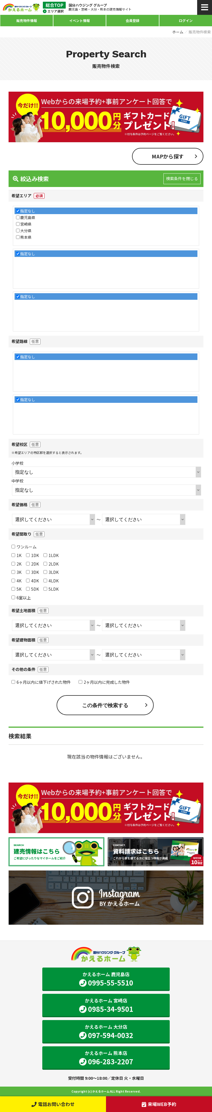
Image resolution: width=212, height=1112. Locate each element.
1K (16, 555)
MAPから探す (168, 156)
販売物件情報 (26, 20)
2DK (32, 564)
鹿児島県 (27, 217)
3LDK (51, 572)
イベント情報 (79, 20)
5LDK (51, 589)
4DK (32, 581)
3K (16, 572)
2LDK (51, 564)
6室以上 (21, 597)
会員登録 (132, 20)
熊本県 (25, 237)
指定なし (27, 211)
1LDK (51, 555)
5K (16, 589)
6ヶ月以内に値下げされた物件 (41, 682)
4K (16, 581)
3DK (32, 572)
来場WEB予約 (159, 1104)
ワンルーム (24, 547)
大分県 (25, 230)
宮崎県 (25, 224)
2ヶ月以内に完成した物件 (104, 682)
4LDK (51, 581)
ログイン (186, 20)
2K (16, 564)
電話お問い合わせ (53, 1104)
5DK (32, 589)
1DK (32, 555)
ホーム (177, 32)
